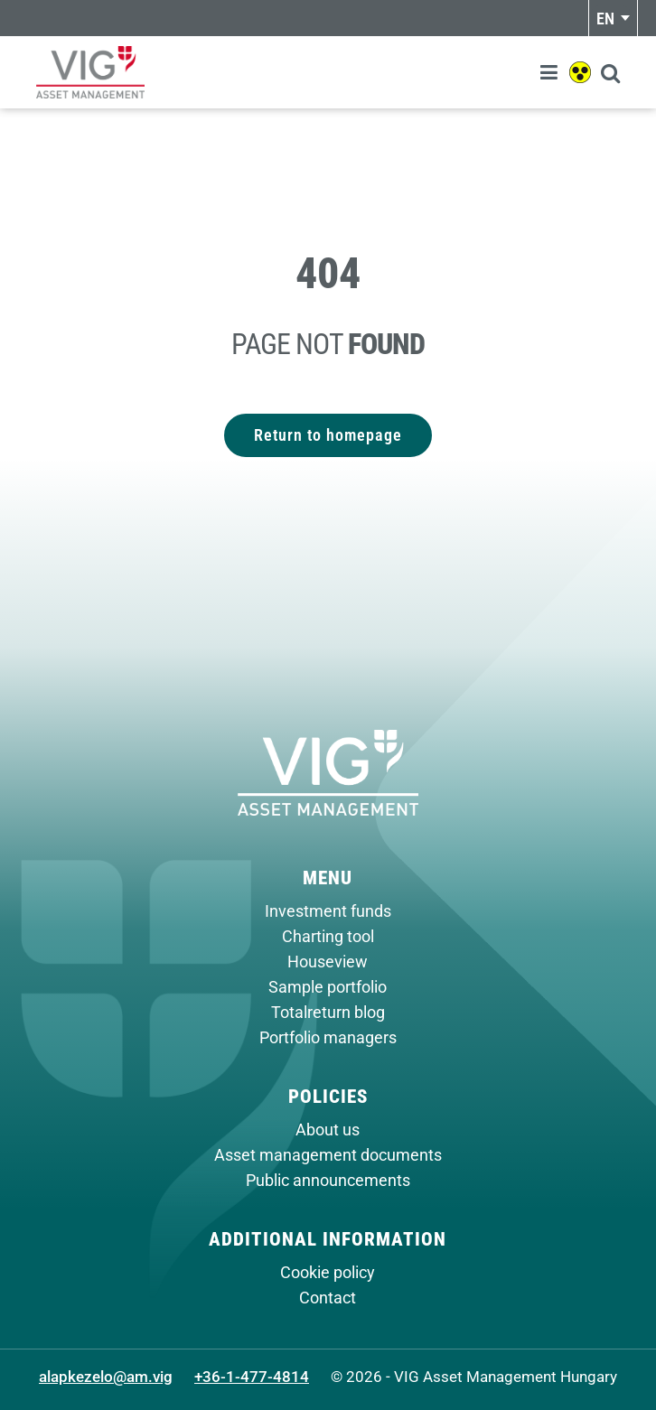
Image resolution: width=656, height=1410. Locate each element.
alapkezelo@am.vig (106, 1377)
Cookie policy (327, 1273)
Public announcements (328, 1181)
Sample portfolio (327, 987)
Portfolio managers (328, 1038)
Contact (327, 1298)
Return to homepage (328, 434)
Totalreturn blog (328, 1013)
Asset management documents (328, 1155)
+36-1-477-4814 (251, 1377)
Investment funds (328, 911)
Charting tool (328, 937)
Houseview (327, 962)
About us (327, 1130)
